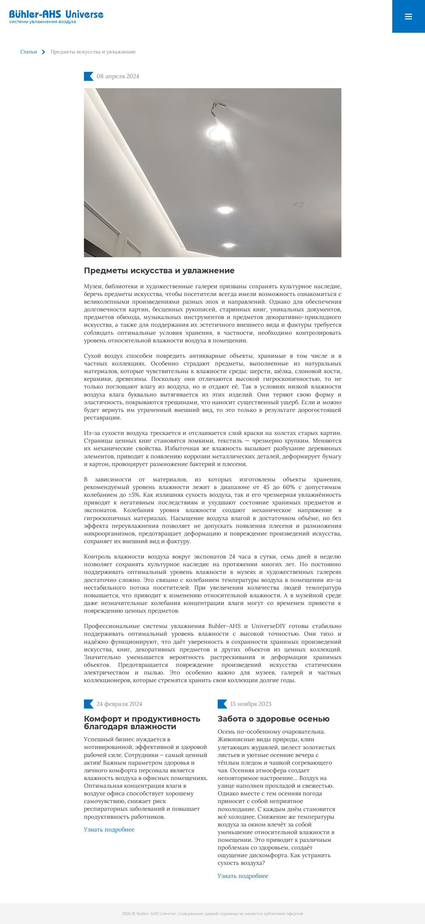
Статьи (28, 51)
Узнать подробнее (109, 829)
